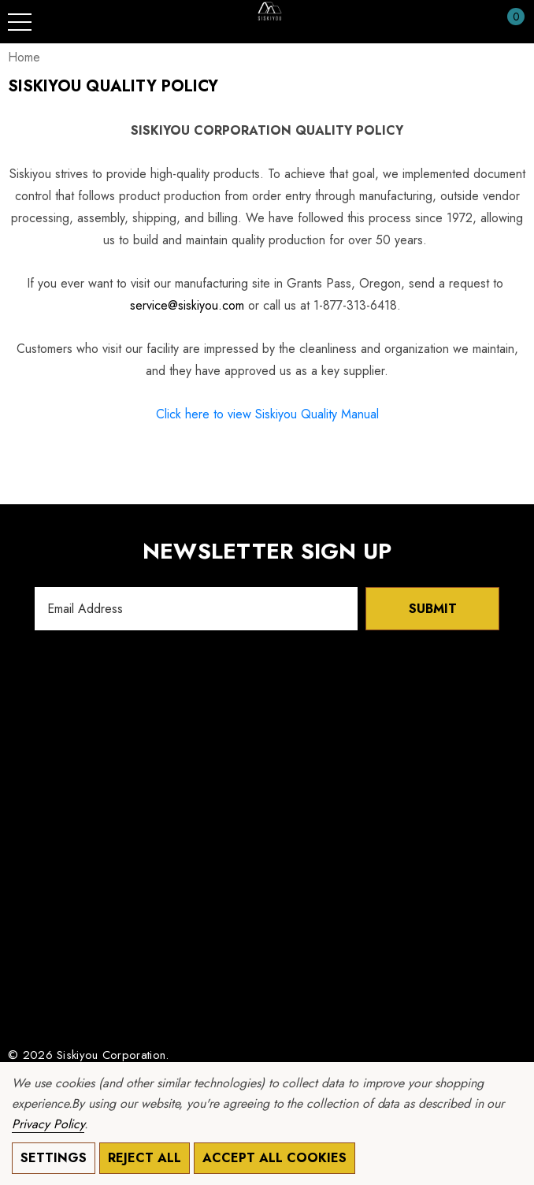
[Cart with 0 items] (508, 22)
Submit (433, 609)
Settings (53, 1158)
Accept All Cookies (274, 1158)
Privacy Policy (48, 1124)
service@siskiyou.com (187, 305)
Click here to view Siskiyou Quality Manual (267, 414)
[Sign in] (478, 22)
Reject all (144, 1158)
